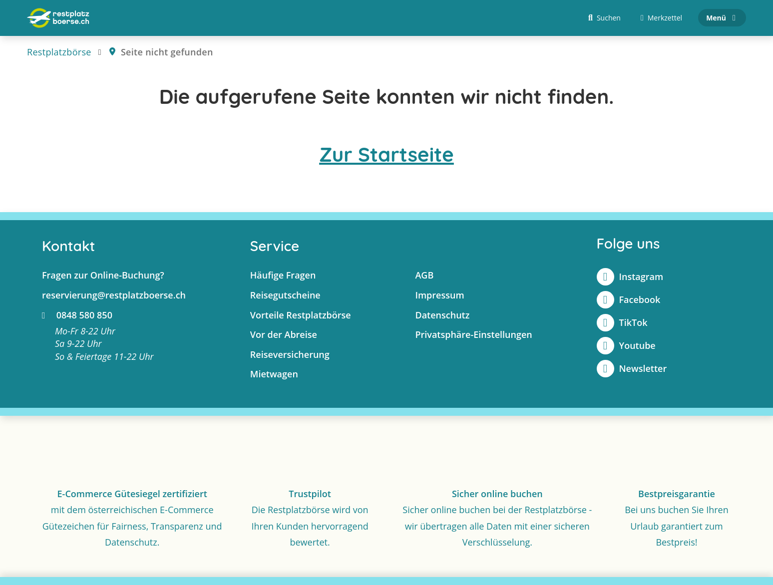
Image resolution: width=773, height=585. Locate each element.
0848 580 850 (77, 315)
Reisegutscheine (285, 295)
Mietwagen (274, 374)
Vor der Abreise (283, 335)
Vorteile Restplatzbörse (300, 315)
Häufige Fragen (283, 276)
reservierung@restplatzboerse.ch (114, 295)
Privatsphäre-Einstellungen (473, 335)
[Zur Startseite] (58, 18)
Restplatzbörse (59, 52)
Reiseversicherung (290, 354)
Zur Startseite (386, 154)
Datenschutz (442, 315)
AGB (424, 276)
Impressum (439, 295)
